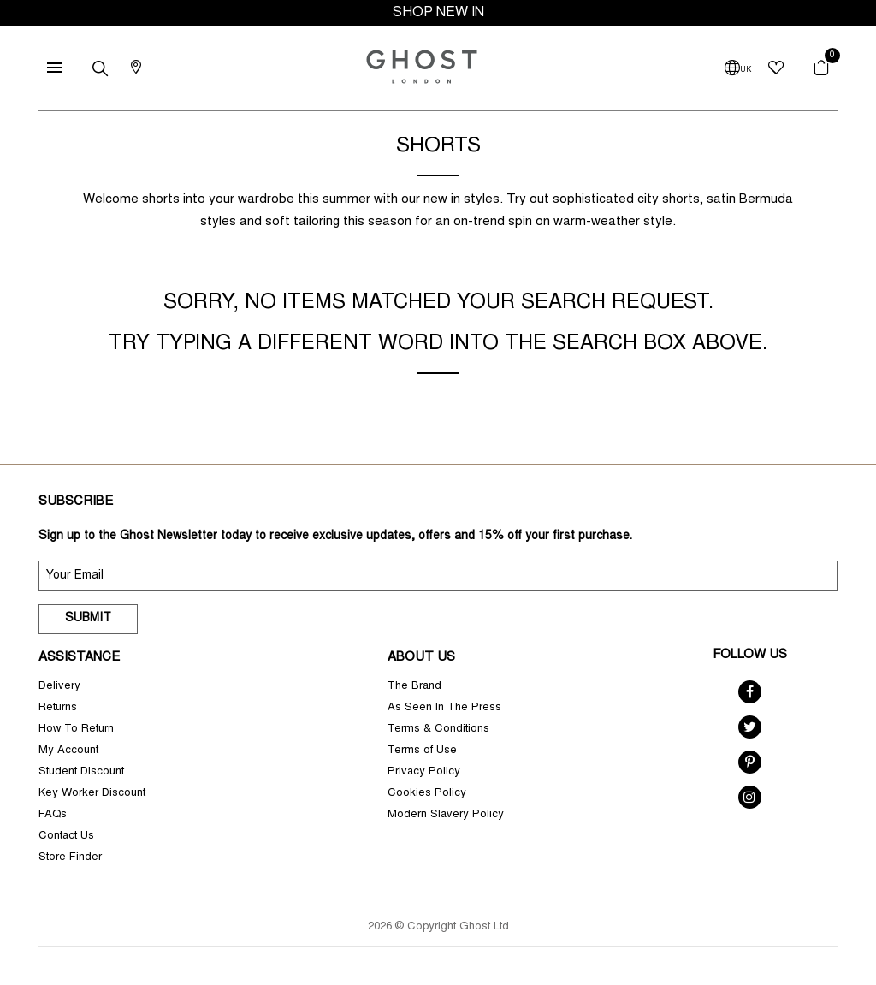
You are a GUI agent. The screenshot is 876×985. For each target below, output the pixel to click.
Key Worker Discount (91, 793)
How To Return (76, 729)
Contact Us (66, 836)
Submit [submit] (88, 619)
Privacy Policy (424, 772)
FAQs (52, 815)
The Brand (414, 686)
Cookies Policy (427, 793)
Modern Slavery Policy (446, 815)
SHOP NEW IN (438, 13)
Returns (57, 708)
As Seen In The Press (444, 708)
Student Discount (81, 772)
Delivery (59, 686)
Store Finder (70, 857)
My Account (68, 751)
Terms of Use (422, 751)
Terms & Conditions (438, 729)
